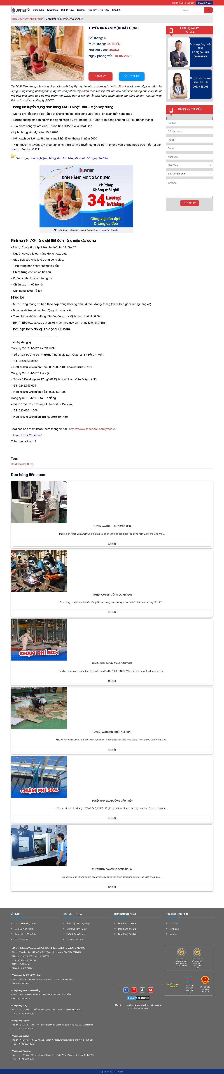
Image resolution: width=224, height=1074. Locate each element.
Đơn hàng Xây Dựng (22, 464)
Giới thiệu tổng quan (25, 923)
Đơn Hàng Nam (33, 18)
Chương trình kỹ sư (76, 929)
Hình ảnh (174, 929)
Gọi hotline (132, 76)
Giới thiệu (38, 10)
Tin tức (174, 923)
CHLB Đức (67, 10)
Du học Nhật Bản (75, 939)
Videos (173, 934)
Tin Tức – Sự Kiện (98, 10)
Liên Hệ (116, 10)
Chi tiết (112, 543)
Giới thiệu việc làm (76, 934)
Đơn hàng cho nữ (127, 929)
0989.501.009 (200, 56)
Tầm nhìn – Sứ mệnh (25, 934)
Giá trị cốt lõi (21, 939)
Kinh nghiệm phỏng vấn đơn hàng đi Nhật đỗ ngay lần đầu (69, 158)
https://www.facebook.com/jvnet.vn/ (93, 429)
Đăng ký (100, 76)
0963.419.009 (200, 86)
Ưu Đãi (81, 10)
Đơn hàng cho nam (128, 923)
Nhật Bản (52, 10)
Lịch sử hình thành (24, 929)
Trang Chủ (17, 18)
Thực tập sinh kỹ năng (78, 923)
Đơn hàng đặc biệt (127, 934)
